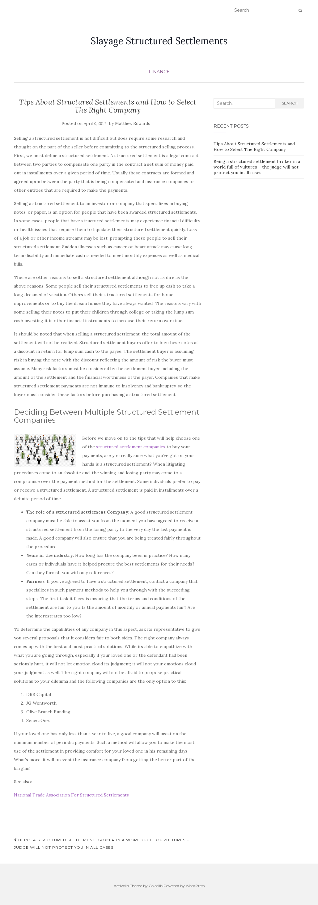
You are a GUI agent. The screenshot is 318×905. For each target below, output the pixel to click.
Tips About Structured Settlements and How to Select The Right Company (254, 146)
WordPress (195, 885)
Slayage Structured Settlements (159, 40)
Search (290, 103)
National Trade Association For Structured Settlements (71, 795)
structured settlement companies (130, 447)
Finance (159, 72)
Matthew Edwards (132, 123)
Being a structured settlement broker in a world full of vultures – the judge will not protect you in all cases (106, 844)
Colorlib (156, 885)
